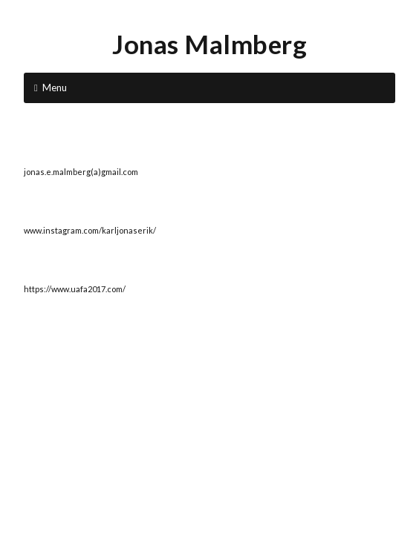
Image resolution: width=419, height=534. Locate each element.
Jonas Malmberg (209, 43)
